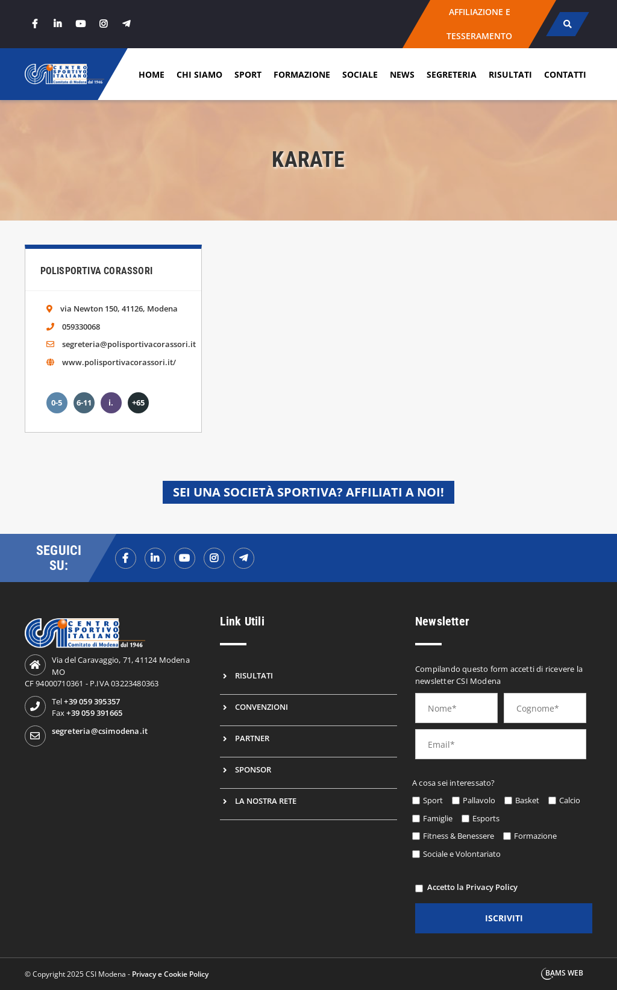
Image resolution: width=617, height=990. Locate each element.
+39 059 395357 (92, 701)
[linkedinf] (155, 558)
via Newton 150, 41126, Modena (119, 308)
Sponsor (253, 769)
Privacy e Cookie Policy (170, 974)
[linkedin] (58, 24)
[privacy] (419, 888)
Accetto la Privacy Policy (472, 887)
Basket (527, 800)
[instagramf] (214, 558)
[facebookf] (125, 558)
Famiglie (438, 818)
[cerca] (568, 24)
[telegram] (126, 24)
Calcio (569, 800)
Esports (486, 818)
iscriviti (504, 918)
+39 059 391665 (94, 712)
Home (151, 74)
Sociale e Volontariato (462, 853)
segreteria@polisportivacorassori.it (129, 344)
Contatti (565, 74)
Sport (248, 74)
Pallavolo (479, 800)
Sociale (360, 74)
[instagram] (103, 24)
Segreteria (452, 74)
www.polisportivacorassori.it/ (119, 362)
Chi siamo (199, 74)
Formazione (302, 74)
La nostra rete (265, 800)
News (402, 74)
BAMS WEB (564, 973)
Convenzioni (261, 706)
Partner (252, 738)
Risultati (510, 74)
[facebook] (35, 24)
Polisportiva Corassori (96, 271)
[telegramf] (243, 558)
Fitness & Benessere (458, 835)
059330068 (81, 326)
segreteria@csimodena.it (100, 730)
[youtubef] (184, 558)
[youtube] (80, 24)
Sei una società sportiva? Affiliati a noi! (308, 492)
